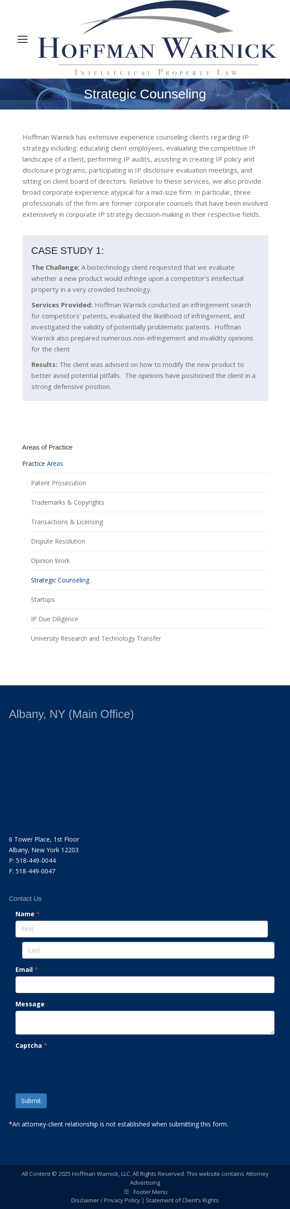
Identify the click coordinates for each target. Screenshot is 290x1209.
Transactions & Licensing (67, 522)
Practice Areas (42, 463)
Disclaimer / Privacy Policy (105, 1200)
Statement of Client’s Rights (182, 1200)
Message (30, 1004)
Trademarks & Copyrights (67, 502)
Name (27, 914)
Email (26, 969)
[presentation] (82, 1069)
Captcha (31, 1045)
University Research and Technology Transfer (96, 638)
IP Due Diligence (54, 619)
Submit (31, 1100)
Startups (43, 599)
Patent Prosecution (58, 483)
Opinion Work (50, 560)
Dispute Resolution (58, 541)
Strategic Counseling (60, 580)
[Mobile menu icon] (22, 39)
